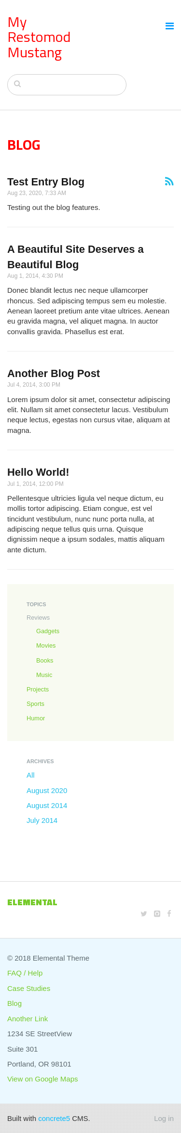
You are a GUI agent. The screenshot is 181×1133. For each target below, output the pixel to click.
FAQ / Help (24, 973)
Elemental (32, 902)
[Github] (157, 914)
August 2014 (47, 805)
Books (44, 660)
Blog (14, 1003)
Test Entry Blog (45, 182)
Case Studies (28, 988)
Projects (38, 689)
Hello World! (38, 472)
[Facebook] (169, 914)
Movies (46, 645)
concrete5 (54, 1118)
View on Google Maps (42, 1079)
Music (44, 674)
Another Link (27, 1019)
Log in (164, 1118)
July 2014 (42, 820)
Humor (36, 718)
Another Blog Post (53, 373)
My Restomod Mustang (39, 37)
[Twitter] (143, 914)
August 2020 (47, 790)
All (31, 775)
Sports (35, 703)
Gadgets (47, 631)
